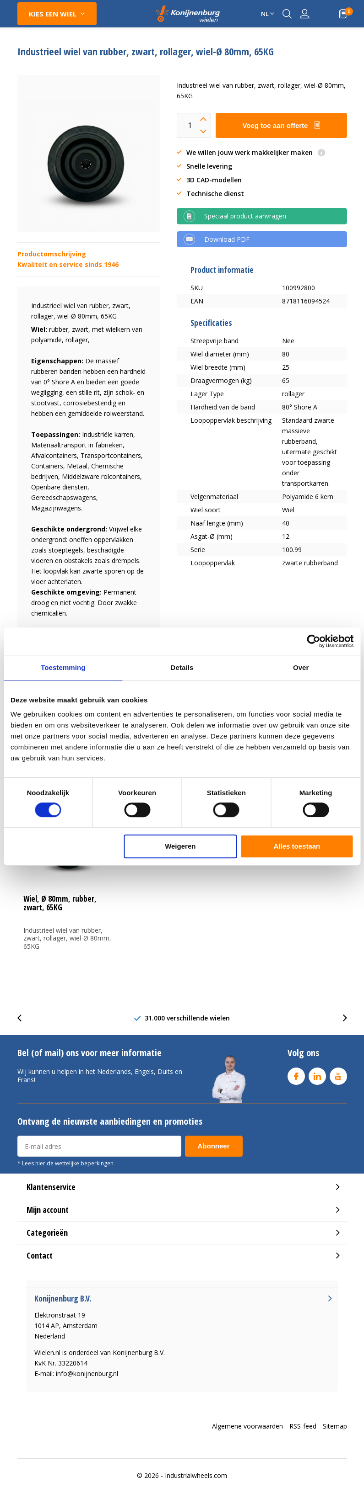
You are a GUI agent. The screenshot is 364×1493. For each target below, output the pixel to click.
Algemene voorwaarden (247, 1426)
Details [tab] (182, 667)
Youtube (338, 1074)
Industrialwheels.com (196, 1475)
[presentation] (24, 1018)
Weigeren (180, 846)
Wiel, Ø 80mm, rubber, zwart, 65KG (60, 903)
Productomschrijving (51, 254)
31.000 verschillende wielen (187, 1018)
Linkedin (317, 1074)
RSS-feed (302, 1426)
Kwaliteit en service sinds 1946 (68, 264)
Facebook (296, 1074)
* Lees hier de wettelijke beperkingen (65, 1163)
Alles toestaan (297, 846)
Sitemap (335, 1426)
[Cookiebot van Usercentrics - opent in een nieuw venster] (313, 641)
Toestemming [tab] (63, 667)
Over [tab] (301, 667)
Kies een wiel (52, 13)
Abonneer (214, 1146)
